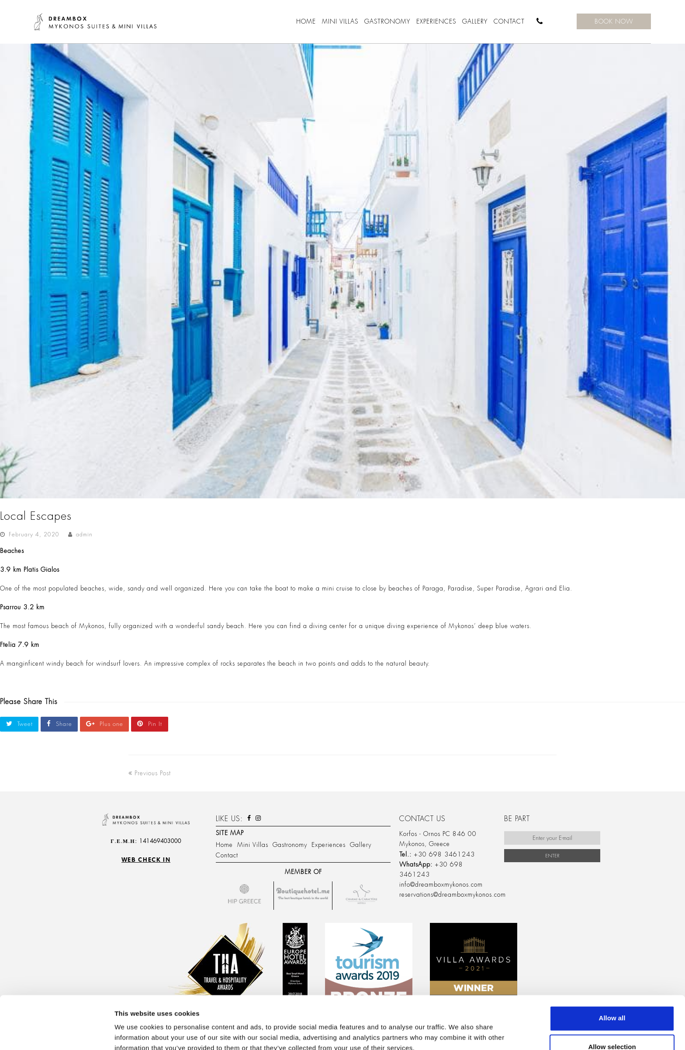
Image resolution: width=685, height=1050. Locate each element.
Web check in (145, 859)
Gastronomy (290, 845)
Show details (458, 1026)
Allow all (612, 968)
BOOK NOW (614, 21)
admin (84, 534)
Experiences (328, 845)
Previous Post (149, 773)
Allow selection (612, 997)
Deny (612, 1026)
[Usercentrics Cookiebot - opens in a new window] (56, 1033)
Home (224, 845)
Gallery (360, 845)
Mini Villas (252, 845)
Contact (227, 855)
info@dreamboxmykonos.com (441, 884)
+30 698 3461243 (444, 854)
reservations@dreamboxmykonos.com (452, 894)
